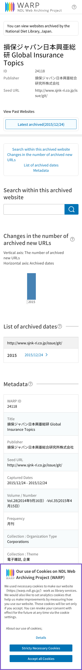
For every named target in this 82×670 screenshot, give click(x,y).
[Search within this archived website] (34, 209)
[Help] (72, 239)
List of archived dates (41, 165)
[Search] (72, 209)
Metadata (41, 170)
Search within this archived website (41, 149)
